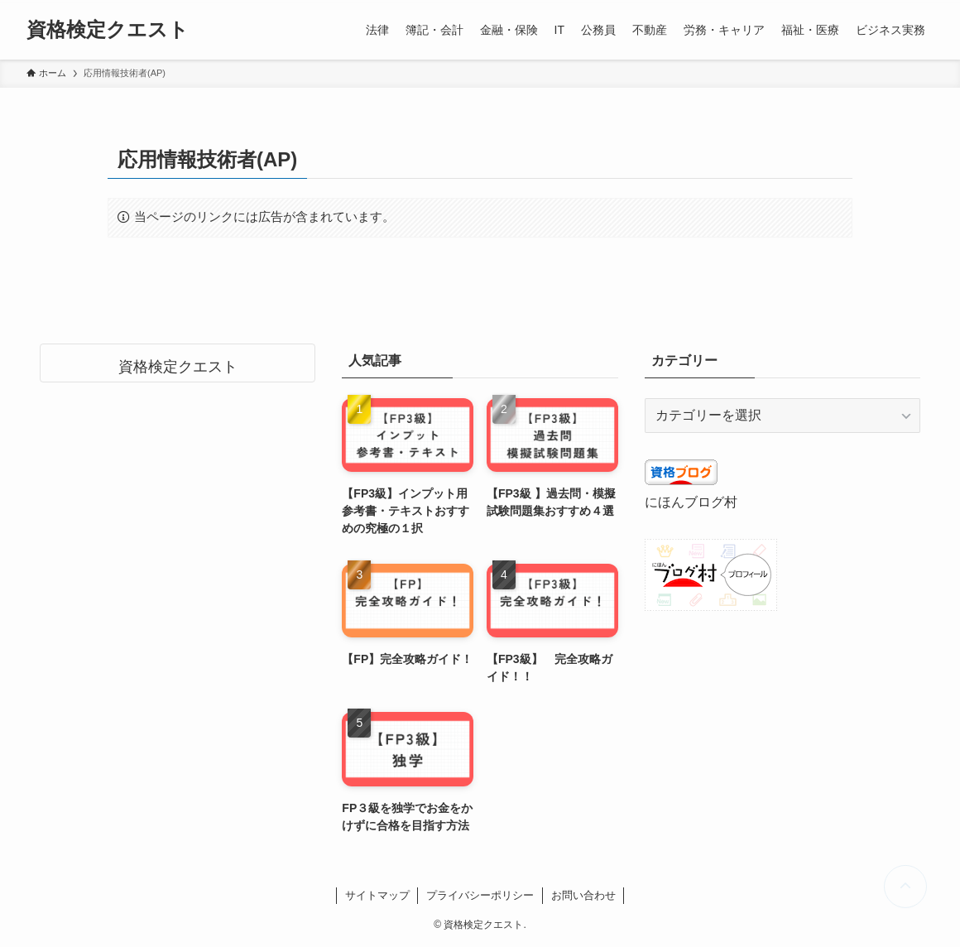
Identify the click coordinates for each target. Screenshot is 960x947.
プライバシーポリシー (480, 895)
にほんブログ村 (691, 502)
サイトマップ (377, 895)
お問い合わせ (583, 895)
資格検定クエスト (107, 30)
